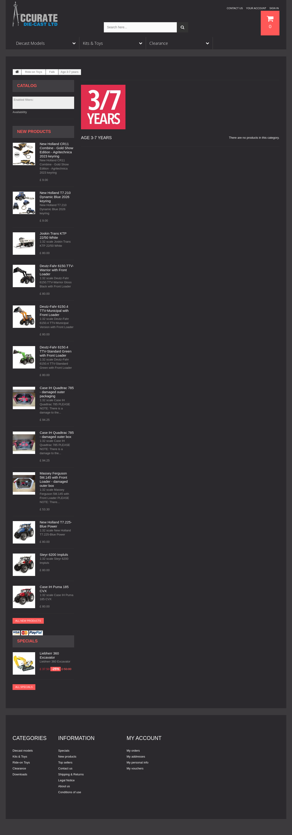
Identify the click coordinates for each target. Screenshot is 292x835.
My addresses (136, 756)
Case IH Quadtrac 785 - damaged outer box (57, 435)
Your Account (256, 8)
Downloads (20, 774)
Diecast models (23, 750)
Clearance (19, 768)
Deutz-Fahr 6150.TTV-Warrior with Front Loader (57, 270)
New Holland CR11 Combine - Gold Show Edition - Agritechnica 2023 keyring (56, 150)
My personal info (137, 762)
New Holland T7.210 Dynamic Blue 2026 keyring (55, 197)
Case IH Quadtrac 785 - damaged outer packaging (57, 392)
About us (64, 786)
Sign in (274, 8)
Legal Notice (66, 780)
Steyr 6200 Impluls (54, 555)
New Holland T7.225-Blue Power (56, 524)
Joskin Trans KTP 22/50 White (53, 235)
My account (144, 738)
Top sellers (65, 762)
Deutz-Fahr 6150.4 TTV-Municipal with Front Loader (54, 311)
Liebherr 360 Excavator (49, 655)
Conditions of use (69, 792)
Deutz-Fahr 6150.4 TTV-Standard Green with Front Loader (55, 351)
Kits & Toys (20, 756)
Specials (27, 641)
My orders (133, 750)
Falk (52, 72)
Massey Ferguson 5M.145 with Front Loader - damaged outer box (54, 479)
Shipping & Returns (71, 774)
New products (34, 131)
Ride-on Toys (33, 72)
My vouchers (135, 768)
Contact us (235, 8)
